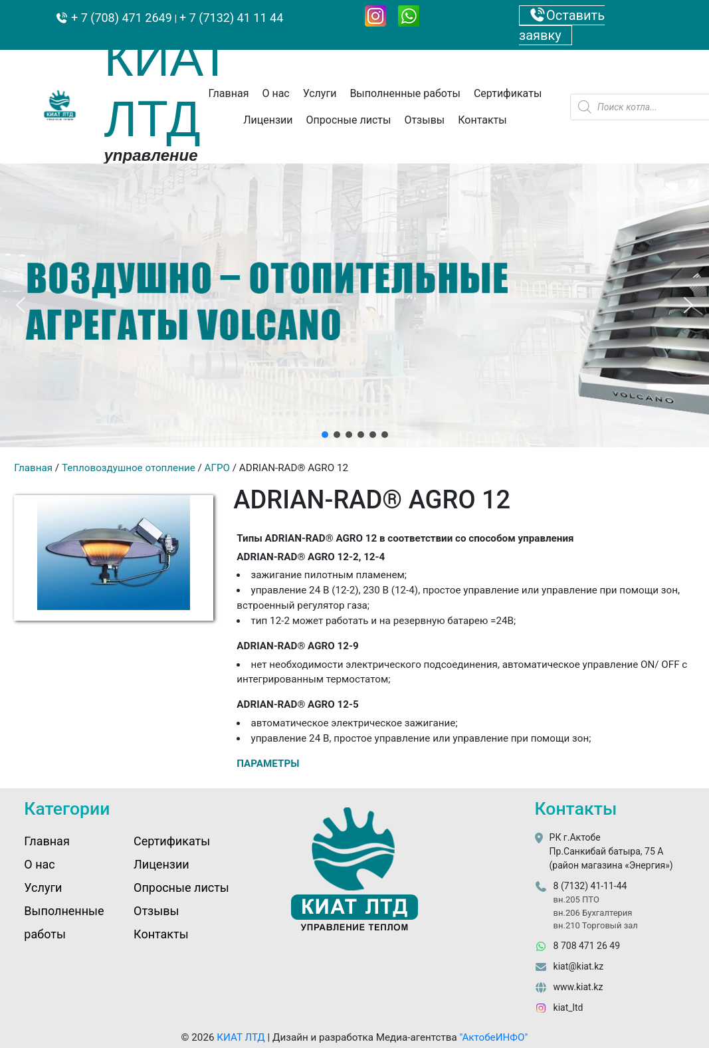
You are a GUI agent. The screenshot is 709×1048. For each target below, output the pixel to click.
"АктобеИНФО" (493, 1037)
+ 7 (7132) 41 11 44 (231, 18)
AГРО (217, 468)
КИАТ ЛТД (241, 1037)
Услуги (320, 93)
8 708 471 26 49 (587, 945)
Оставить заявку (562, 25)
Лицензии (267, 120)
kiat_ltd (568, 1007)
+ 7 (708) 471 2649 (120, 18)
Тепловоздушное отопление (128, 468)
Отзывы (424, 120)
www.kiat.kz (578, 987)
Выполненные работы (405, 93)
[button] (20, 305)
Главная (229, 93)
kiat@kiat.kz (579, 966)
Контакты (482, 120)
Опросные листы (348, 120)
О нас (275, 93)
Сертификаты (508, 93)
